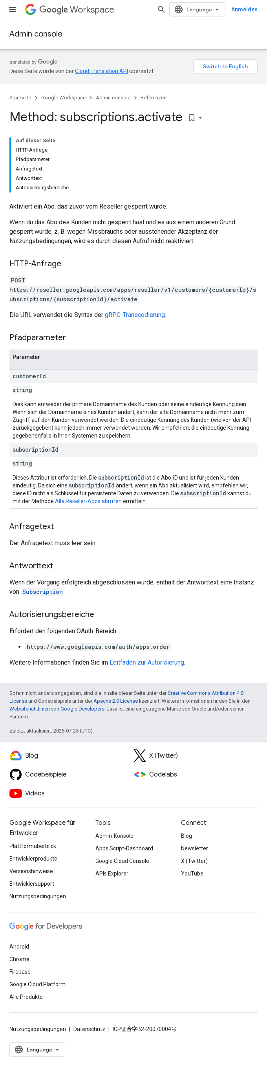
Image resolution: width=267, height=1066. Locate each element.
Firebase (20, 972)
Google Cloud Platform (37, 984)
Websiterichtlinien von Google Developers (56, 709)
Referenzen (153, 98)
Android (19, 946)
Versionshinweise (31, 871)
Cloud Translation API (101, 71)
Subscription (42, 591)
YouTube (192, 873)
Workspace (76, 9)
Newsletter (194, 848)
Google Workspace (63, 98)
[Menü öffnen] (12, 9)
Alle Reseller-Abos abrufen (88, 501)
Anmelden (244, 9)
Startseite (20, 98)
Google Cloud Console (122, 861)
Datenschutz (89, 1029)
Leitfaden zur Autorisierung (147, 662)
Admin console (35, 34)
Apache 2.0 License (115, 701)
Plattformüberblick (32, 846)
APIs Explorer (111, 873)
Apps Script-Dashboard (124, 848)
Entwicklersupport (31, 884)
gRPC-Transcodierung (135, 315)
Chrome (19, 959)
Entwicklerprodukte (33, 858)
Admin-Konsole (114, 836)
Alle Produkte (26, 997)
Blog (186, 836)
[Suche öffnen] (161, 9)
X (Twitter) (194, 861)
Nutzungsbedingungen (37, 896)
